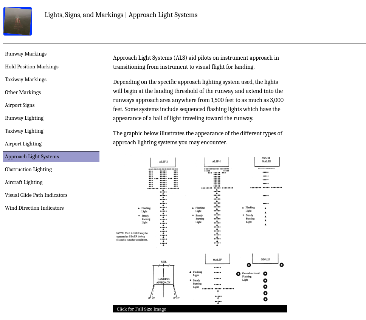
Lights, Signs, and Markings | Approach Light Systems (121, 15)
